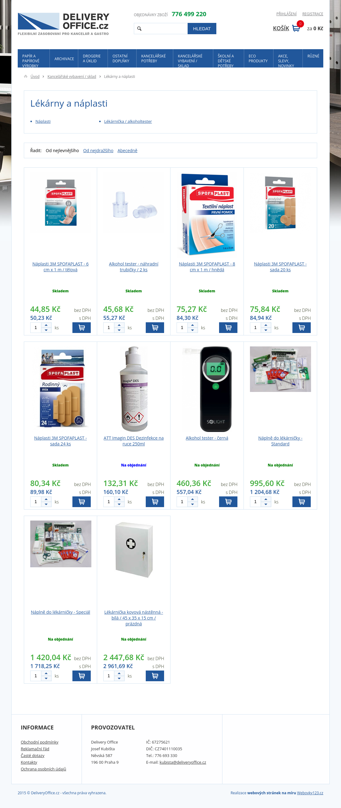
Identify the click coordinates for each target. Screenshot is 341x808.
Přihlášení (286, 14)
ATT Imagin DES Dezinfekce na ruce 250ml (133, 441)
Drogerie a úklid (92, 58)
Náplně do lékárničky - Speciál (60, 612)
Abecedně (128, 150)
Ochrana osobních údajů (43, 769)
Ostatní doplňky (120, 58)
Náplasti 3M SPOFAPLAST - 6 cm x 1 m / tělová (60, 266)
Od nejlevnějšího (62, 150)
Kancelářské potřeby (153, 58)
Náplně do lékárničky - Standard (280, 441)
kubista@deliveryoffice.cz (183, 762)
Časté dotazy (32, 755)
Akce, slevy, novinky (286, 60)
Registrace (312, 14)
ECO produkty (258, 58)
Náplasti (43, 121)
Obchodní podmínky (39, 742)
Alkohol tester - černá (207, 438)
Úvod (31, 76)
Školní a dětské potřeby (226, 60)
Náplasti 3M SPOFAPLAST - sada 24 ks (60, 441)
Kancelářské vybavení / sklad (190, 60)
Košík (286, 28)
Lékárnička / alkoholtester (128, 121)
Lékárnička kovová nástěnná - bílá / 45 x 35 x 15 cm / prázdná (133, 618)
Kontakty (29, 762)
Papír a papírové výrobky (30, 60)
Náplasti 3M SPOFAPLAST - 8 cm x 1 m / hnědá (207, 266)
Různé (313, 56)
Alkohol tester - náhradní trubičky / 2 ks (133, 266)
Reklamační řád (35, 748)
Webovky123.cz (310, 792)
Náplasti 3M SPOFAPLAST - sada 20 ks (280, 266)
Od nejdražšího (98, 150)
